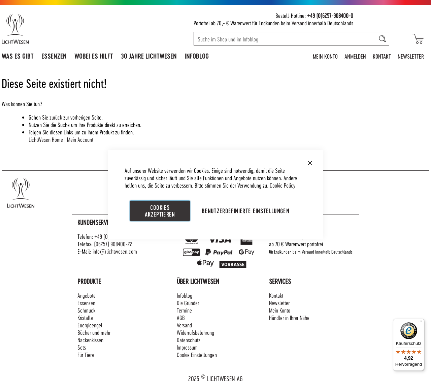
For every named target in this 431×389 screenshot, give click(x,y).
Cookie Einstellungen (197, 354)
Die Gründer (188, 302)
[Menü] (420, 323)
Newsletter (411, 56)
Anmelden (355, 56)
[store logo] (44, 28)
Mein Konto (325, 56)
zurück (55, 117)
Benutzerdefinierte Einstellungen (245, 210)
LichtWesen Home (46, 139)
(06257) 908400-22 (113, 243)
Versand (299, 22)
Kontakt (382, 56)
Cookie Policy (282, 184)
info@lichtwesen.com (115, 251)
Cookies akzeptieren (160, 210)
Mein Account (80, 139)
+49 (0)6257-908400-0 (330, 15)
